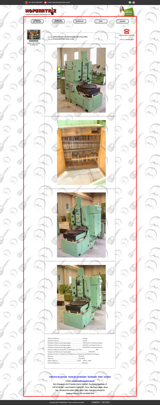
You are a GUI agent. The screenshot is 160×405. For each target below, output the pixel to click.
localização (92, 377)
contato (107, 377)
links (100, 377)
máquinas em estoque (58, 377)
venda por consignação (77, 377)
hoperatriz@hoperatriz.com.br (61, 2)
